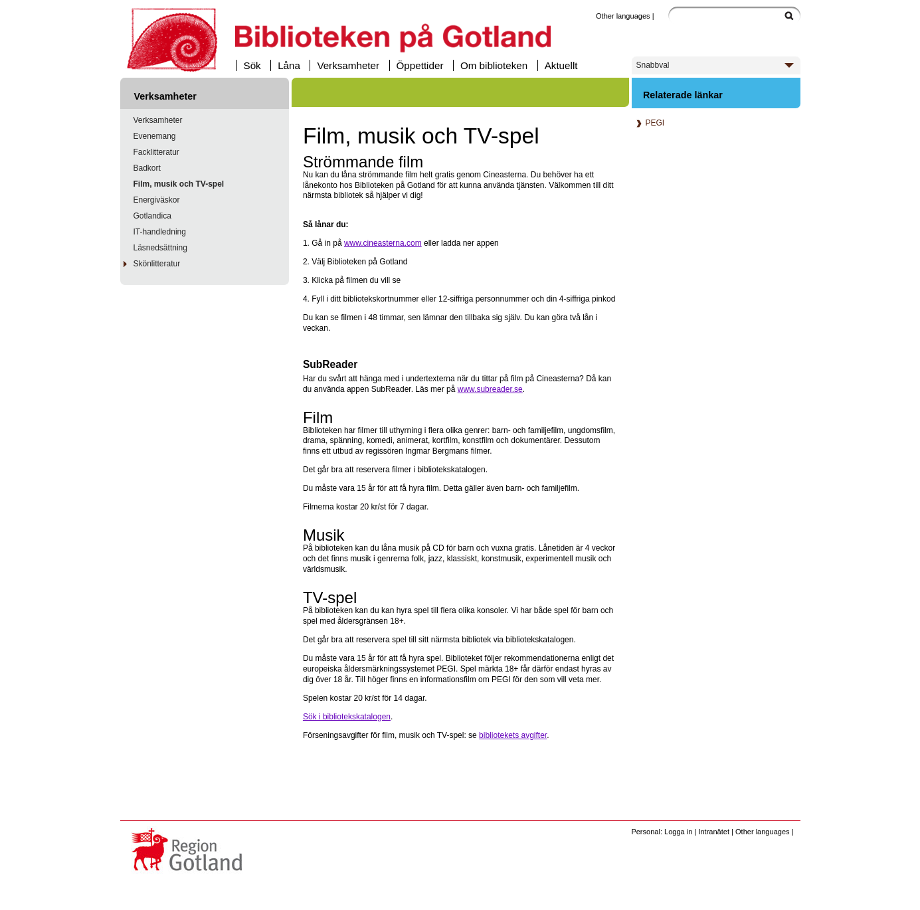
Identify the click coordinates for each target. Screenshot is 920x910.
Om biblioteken (493, 65)
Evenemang (155, 136)
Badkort (147, 168)
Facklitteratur (156, 152)
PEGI (648, 123)
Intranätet (713, 832)
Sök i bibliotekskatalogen (347, 716)
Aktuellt (561, 65)
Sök (252, 65)
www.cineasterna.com (383, 243)
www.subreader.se (490, 389)
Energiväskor (157, 200)
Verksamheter (348, 65)
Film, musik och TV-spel (179, 184)
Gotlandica (152, 216)
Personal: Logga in (661, 832)
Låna (289, 65)
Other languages (623, 16)
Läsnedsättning (160, 247)
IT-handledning (160, 231)
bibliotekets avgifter (513, 735)
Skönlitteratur (157, 263)
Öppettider (420, 65)
